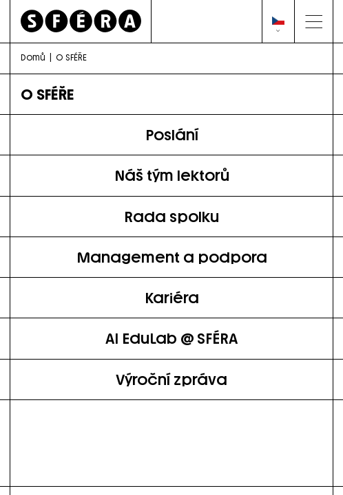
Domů (33, 57)
